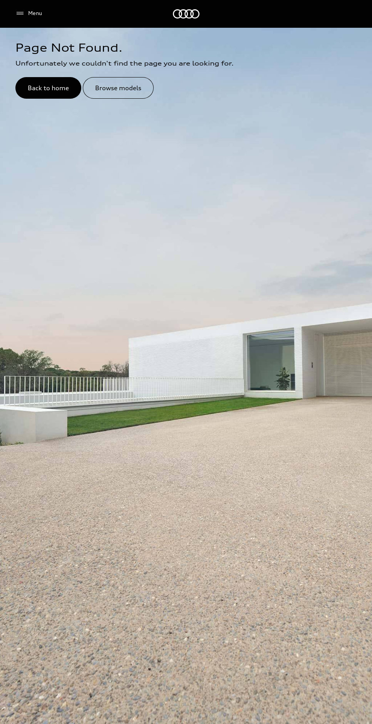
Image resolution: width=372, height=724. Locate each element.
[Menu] (28, 13)
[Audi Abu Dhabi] (186, 14)
